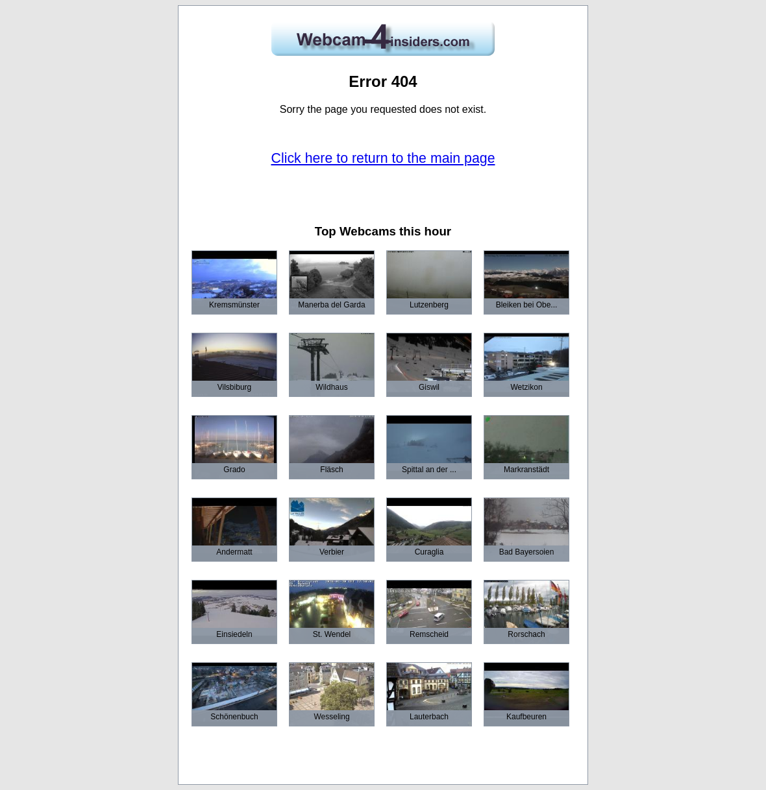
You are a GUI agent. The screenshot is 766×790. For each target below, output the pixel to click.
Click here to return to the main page (383, 158)
